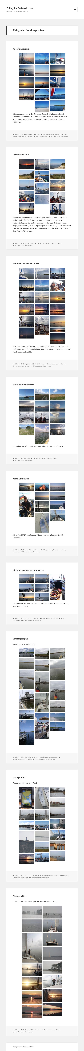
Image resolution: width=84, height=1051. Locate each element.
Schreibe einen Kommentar (60, 136)
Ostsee (57, 134)
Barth (63, 364)
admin (37, 134)
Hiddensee (28, 136)
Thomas (39, 243)
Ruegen (35, 136)
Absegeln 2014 (20, 896)
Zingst (32, 759)
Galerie (17, 134)
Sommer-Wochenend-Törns (26, 263)
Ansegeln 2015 (20, 777)
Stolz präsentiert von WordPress (23, 1047)
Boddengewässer (48, 134)
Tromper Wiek (43, 136)
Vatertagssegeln (20, 638)
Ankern (64, 134)
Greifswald (64, 875)
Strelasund (24, 878)
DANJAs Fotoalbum (19, 8)
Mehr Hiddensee (21, 478)
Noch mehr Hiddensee (23, 384)
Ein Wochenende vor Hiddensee (28, 570)
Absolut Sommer (21, 49)
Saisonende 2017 (21, 154)
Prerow (27, 759)
